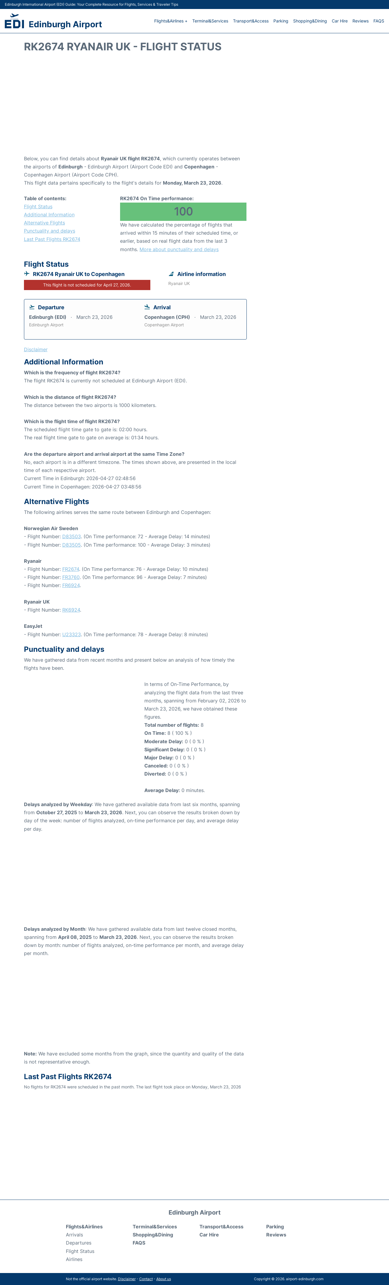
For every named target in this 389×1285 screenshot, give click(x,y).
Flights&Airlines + (170, 20)
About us (163, 1279)
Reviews (360, 20)
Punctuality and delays (49, 231)
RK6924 (71, 610)
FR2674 (70, 569)
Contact (146, 1279)
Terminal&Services (210, 20)
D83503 (71, 536)
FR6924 (71, 585)
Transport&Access (251, 20)
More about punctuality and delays (179, 249)
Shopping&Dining (310, 20)
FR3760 (71, 577)
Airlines (74, 1259)
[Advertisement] (194, 107)
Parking (280, 20)
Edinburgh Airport (65, 24)
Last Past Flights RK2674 (52, 239)
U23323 (71, 634)
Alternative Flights (44, 223)
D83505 (71, 545)
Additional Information (49, 215)
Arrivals (74, 1235)
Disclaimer (127, 1279)
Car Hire (340, 20)
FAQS (378, 20)
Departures (78, 1243)
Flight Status (38, 206)
